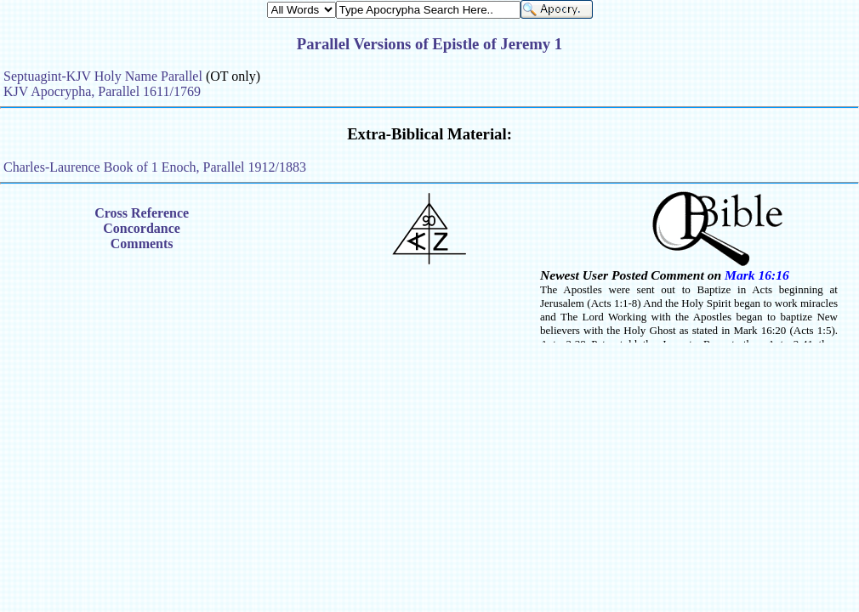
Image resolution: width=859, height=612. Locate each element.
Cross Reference (141, 213)
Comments (142, 243)
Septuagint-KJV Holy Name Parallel (102, 76)
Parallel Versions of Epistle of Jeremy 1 (429, 44)
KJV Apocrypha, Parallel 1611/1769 (102, 91)
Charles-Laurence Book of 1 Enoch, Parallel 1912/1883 (154, 167)
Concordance (141, 228)
